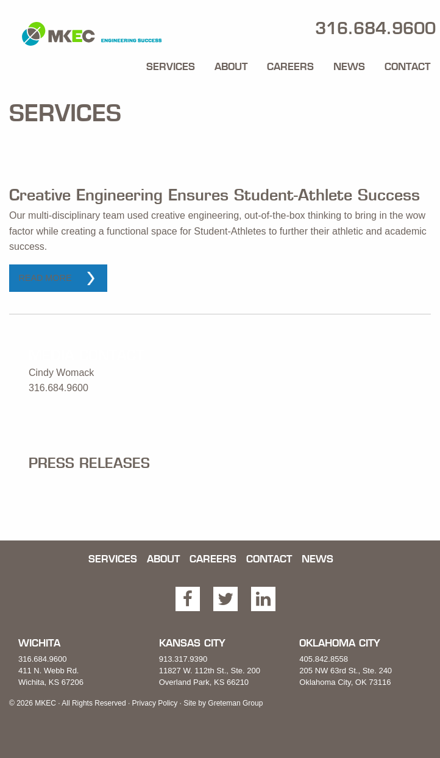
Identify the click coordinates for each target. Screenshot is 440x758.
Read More (44, 278)
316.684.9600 (42, 659)
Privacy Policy (155, 703)
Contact (407, 66)
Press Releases (89, 463)
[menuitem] (171, 63)
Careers (290, 66)
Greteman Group (235, 703)
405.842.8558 (323, 659)
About (231, 66)
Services (170, 66)
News (349, 66)
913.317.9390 (183, 659)
